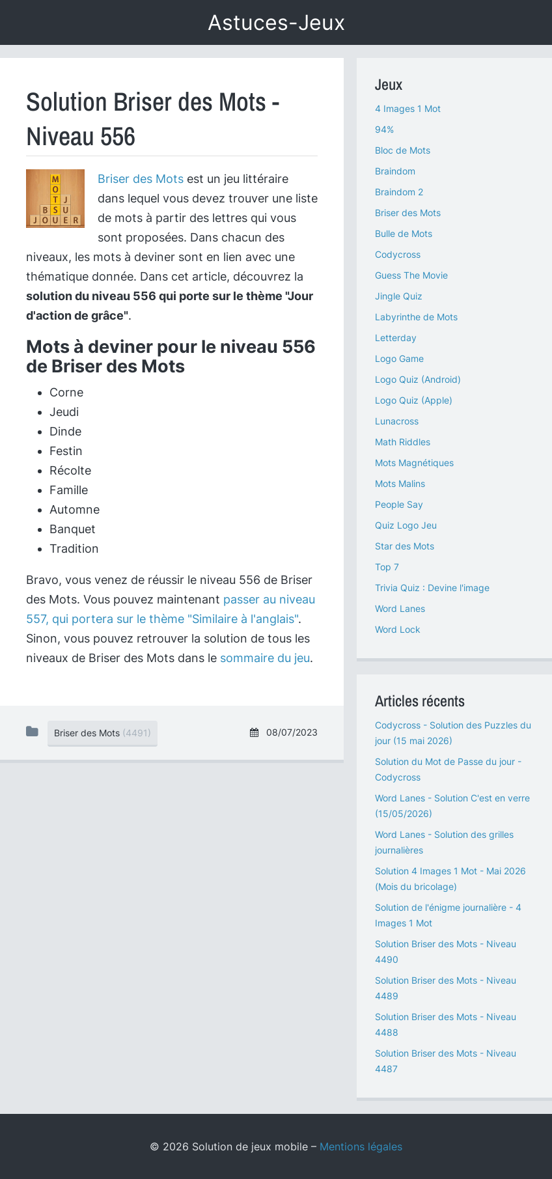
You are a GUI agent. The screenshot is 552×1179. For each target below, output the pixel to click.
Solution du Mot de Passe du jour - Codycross (448, 769)
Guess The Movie (411, 275)
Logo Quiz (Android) (418, 379)
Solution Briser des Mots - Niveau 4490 (445, 951)
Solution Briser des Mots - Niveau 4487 (445, 1060)
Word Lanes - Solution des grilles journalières (444, 842)
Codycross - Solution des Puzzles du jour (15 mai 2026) (453, 732)
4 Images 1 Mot (408, 108)
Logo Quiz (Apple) (413, 400)
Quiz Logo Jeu (406, 525)
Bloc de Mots (402, 150)
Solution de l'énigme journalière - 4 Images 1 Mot (448, 915)
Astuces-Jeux (276, 22)
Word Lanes (400, 608)
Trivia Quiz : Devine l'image (432, 587)
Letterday (396, 337)
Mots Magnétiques (414, 462)
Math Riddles (402, 441)
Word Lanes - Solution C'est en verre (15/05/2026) (452, 805)
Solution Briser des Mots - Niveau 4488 (445, 1024)
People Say (399, 504)
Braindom (395, 170)
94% (384, 129)
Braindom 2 (399, 191)
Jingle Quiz (398, 295)
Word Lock (398, 629)
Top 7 (387, 566)
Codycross (398, 254)
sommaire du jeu (265, 658)
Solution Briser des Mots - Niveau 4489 (445, 988)
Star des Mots (404, 545)
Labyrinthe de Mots (416, 316)
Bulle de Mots (403, 233)
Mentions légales (361, 1146)
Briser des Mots (141, 179)
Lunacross (397, 420)
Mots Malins (400, 483)
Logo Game (399, 358)
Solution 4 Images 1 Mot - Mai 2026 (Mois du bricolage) (450, 878)
